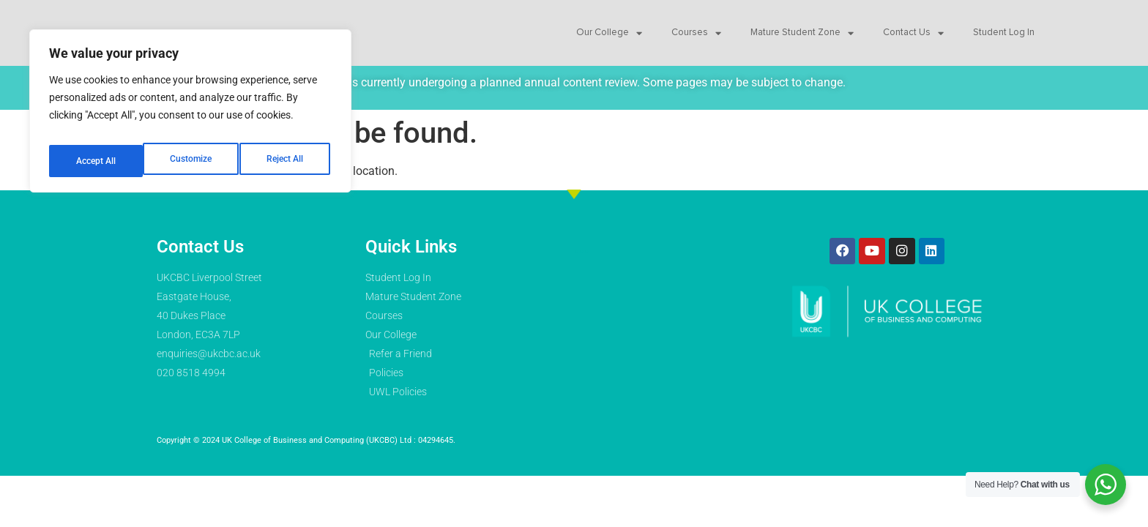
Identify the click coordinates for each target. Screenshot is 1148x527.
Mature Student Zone (802, 35)
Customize (96, 151)
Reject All (192, 151)
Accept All (287, 151)
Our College (609, 35)
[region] (190, 106)
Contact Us (913, 35)
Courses (696, 35)
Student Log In (1004, 35)
